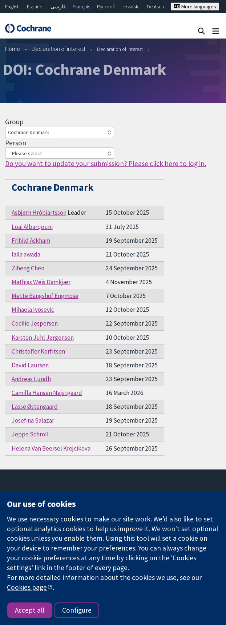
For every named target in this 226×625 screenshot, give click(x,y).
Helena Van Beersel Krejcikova (51, 448)
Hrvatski (131, 6)
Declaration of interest (59, 48)
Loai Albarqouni (32, 227)
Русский (106, 6)
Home (12, 48)
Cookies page (27, 587)
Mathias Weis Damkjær (41, 282)
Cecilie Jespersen (35, 323)
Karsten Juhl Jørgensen (43, 338)
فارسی (58, 6)
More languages (195, 6)
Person (15, 142)
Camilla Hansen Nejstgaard (47, 393)
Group (14, 121)
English (12, 6)
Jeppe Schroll (30, 434)
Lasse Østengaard (35, 407)
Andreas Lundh (31, 379)
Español (35, 6)
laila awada (26, 254)
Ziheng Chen (28, 268)
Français (81, 6)
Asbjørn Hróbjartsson (39, 213)
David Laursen (30, 365)
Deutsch (155, 6)
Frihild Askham (31, 241)
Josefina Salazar (33, 420)
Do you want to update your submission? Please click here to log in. (105, 163)
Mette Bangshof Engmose (45, 296)
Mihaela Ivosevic (33, 310)
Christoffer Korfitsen (38, 351)
